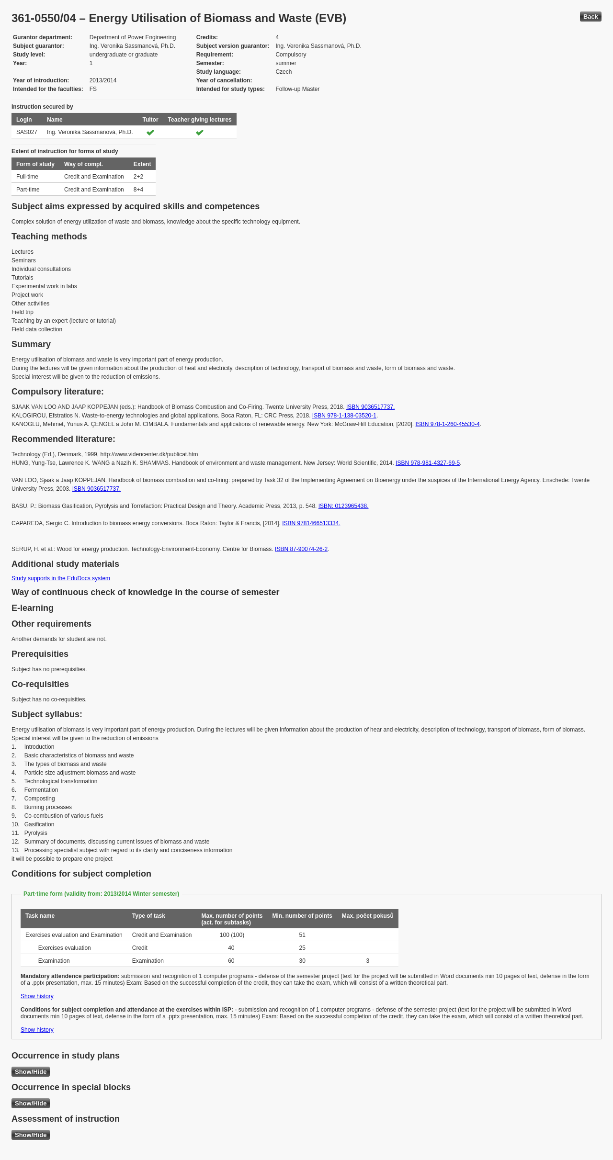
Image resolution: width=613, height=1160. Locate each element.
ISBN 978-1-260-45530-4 (448, 424)
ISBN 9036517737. (370, 407)
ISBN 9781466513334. (311, 523)
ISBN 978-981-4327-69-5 (428, 463)
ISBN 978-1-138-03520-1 (344, 415)
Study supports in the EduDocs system (60, 578)
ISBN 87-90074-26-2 (301, 549)
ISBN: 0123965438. (343, 506)
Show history (37, 996)
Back (590, 16)
